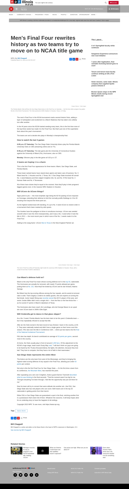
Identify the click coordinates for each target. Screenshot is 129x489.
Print (84, 63)
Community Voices (24, 18)
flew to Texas (46, 227)
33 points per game (64, 340)
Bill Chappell (22, 62)
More (93, 18)
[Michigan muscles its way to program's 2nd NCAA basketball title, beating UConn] (16, 454)
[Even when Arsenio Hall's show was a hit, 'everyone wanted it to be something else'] (96, 454)
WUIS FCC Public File (77, 472)
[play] (11, 13)
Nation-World (21, 415)
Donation (73, 18)
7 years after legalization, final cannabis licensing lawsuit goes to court (104, 68)
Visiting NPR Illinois (52, 476)
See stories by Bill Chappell (21, 434)
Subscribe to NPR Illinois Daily (103, 476)
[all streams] (113, 13)
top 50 (68, 286)
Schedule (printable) (100, 472)
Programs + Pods (42, 18)
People (63, 18)
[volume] (16, 13)
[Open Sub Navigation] (14, 18)
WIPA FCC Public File (77, 476)
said (50, 349)
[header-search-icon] (106, 5)
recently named (48, 302)
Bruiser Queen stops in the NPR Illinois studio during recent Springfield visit (103, 98)
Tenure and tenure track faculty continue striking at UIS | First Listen (103, 78)
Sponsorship (84, 18)
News (11, 18)
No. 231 (31, 291)
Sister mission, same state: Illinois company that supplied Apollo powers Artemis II (104, 88)
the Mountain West (34, 375)
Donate (115, 5)
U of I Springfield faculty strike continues (103, 51)
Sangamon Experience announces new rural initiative (104, 59)
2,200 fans (56, 347)
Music (54, 18)
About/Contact (51, 472)
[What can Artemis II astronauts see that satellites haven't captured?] (43, 454)
